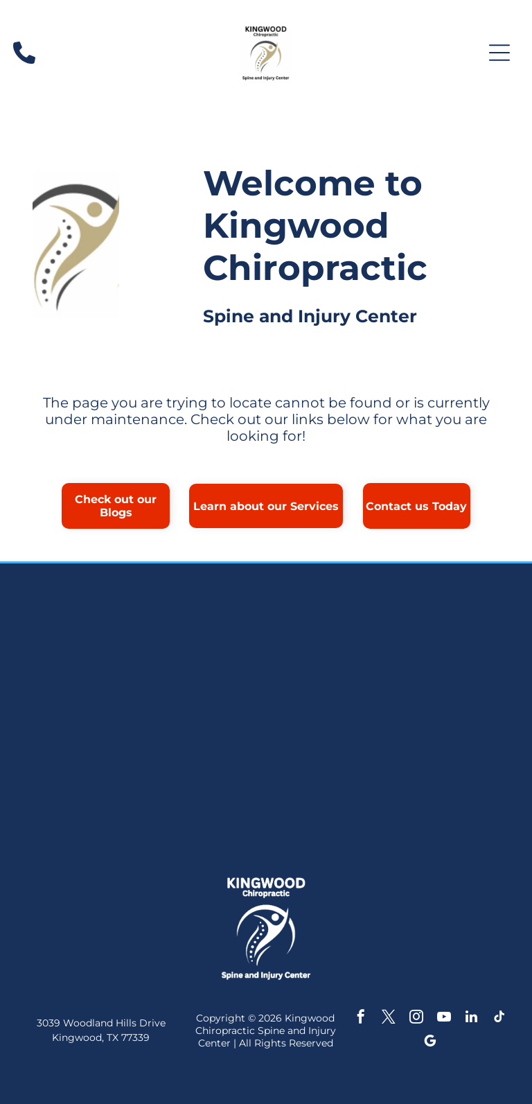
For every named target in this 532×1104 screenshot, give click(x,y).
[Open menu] (499, 52)
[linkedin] (471, 1018)
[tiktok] (499, 1018)
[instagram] (416, 1018)
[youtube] (444, 1018)
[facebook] (361, 1018)
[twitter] (388, 1018)
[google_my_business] (430, 1043)
